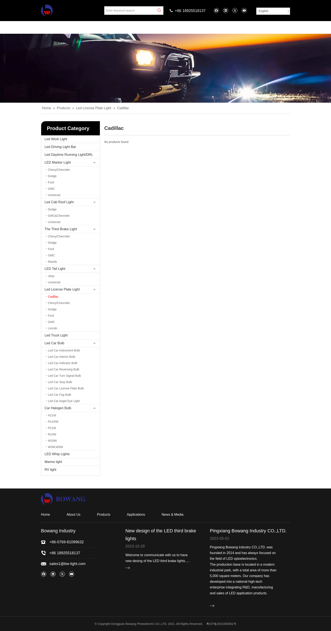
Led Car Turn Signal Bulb (64, 375)
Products (103, 514)
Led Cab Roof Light (59, 202)
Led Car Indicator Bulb (62, 363)
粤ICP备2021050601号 (221, 624)
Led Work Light (56, 139)
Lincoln (52, 328)
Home (45, 514)
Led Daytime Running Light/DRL (69, 154)
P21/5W (53, 421)
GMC (51, 188)
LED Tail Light (55, 268)
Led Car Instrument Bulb (64, 350)
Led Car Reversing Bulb (63, 369)
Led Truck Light (56, 335)
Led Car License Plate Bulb (66, 388)
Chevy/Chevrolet (59, 169)
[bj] (165, 68)
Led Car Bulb (54, 343)
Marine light (53, 462)
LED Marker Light (58, 162)
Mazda (52, 261)
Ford (51, 182)
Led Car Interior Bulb (61, 356)
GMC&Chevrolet (58, 215)
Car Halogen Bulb (58, 408)
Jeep (51, 276)
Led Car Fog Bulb (59, 394)
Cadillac (53, 296)
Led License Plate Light (62, 289)
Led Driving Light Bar (60, 147)
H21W (52, 415)
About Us (73, 514)
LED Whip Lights (57, 454)
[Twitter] (234, 10)
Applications (136, 514)
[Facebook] (216, 10)
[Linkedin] (225, 10)
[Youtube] (244, 10)
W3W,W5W (55, 447)
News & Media (172, 514)
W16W (52, 440)
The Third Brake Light (61, 229)
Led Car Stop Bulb (60, 382)
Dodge (52, 176)
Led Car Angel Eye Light (64, 401)
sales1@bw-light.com (67, 564)
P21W (52, 428)
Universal (54, 195)
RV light (50, 469)
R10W (52, 434)
